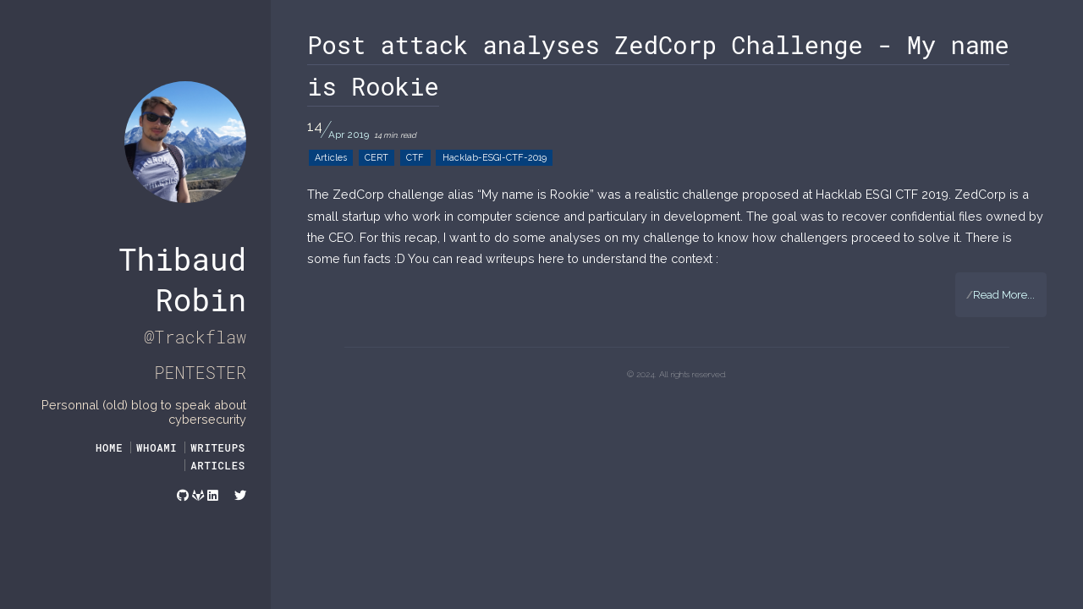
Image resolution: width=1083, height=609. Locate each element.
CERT (376, 157)
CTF (415, 157)
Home (109, 447)
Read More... (1000, 294)
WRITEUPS (217, 447)
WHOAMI (156, 447)
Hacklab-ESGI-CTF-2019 (495, 157)
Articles (331, 157)
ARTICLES (217, 465)
